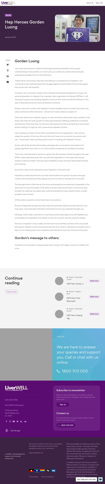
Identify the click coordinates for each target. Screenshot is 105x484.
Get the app (15, 431)
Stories (8, 15)
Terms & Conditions (47, 477)
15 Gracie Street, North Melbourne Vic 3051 (12, 413)
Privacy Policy (33, 477)
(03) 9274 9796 (11, 400)
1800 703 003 (72, 371)
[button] (99, 3)
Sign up (63, 405)
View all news (12, 292)
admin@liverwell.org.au (14, 405)
